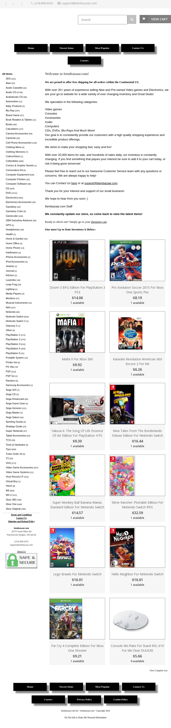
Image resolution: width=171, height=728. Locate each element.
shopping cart (99, 221)
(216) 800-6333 (43, 3)
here (74, 183)
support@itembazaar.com (100, 183)
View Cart (159, 19)
